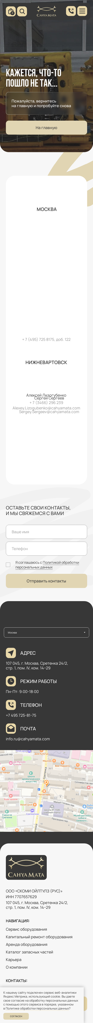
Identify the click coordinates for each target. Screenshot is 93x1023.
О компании (16, 967)
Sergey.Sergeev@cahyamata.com (49, 411)
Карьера (13, 959)
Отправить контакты (46, 581)
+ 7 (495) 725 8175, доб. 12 (45, 339)
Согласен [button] (16, 1016)
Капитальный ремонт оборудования (39, 936)
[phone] (46, 549)
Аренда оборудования (26, 944)
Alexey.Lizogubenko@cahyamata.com (46, 408)
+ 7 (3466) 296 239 (46, 402)
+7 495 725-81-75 (21, 715)
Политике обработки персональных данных (37, 1008)
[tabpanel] (46, 741)
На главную (46, 127)
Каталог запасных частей (29, 952)
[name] (46, 532)
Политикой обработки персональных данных (47, 564)
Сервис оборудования (26, 929)
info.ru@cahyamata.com (28, 738)
